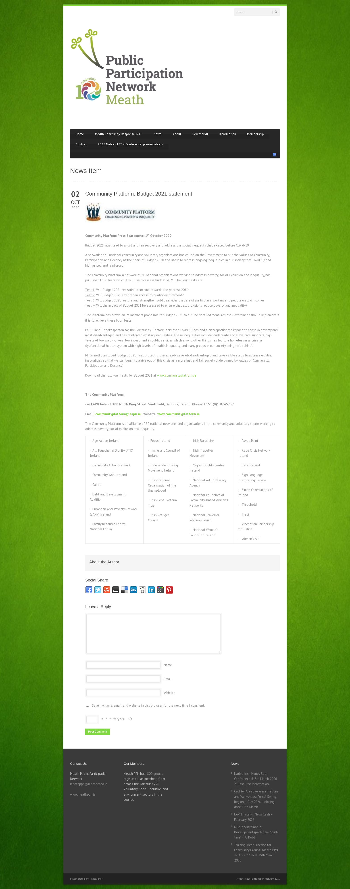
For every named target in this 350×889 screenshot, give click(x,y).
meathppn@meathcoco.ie (88, 784)
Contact (81, 144)
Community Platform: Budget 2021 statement (138, 194)
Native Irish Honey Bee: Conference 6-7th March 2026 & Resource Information (255, 778)
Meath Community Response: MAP (118, 134)
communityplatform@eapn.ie (118, 414)
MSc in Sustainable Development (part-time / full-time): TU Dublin (256, 832)
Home (80, 134)
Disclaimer (96, 878)
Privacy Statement (80, 878)
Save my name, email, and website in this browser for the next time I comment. (148, 705)
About (177, 134)
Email (168, 679)
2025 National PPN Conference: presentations (130, 144)
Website (169, 693)
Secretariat (200, 134)
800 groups (155, 773)
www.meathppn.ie (83, 794)
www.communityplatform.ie (176, 375)
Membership (255, 134)
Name (168, 665)
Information (227, 134)
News (157, 134)
